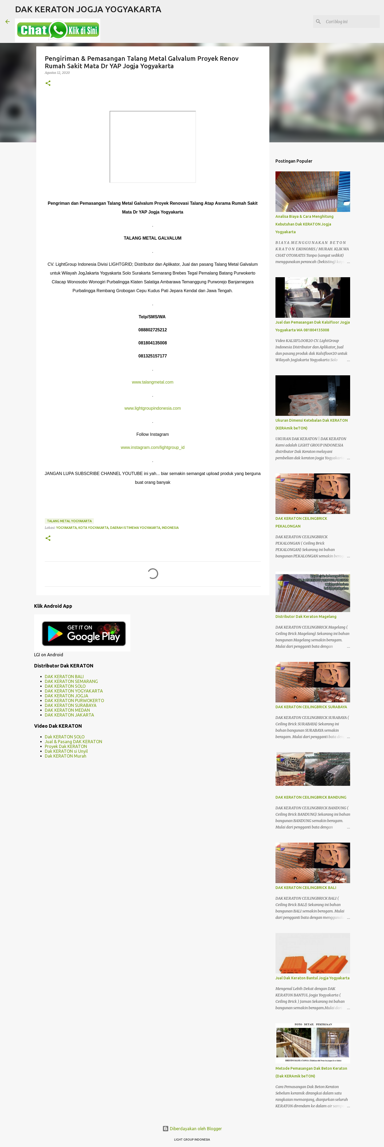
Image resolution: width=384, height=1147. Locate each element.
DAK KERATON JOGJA (66, 695)
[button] (48, 83)
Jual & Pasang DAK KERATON (73, 741)
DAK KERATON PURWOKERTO (74, 700)
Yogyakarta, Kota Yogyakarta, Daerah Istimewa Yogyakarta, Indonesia (117, 527)
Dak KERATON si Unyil (66, 751)
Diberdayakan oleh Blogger (192, 1128)
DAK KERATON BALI (64, 676)
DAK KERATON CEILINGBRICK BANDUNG (310, 797)
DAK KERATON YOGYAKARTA (74, 691)
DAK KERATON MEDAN (67, 710)
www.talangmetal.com (153, 382)
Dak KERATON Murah (65, 756)
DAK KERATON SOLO (65, 686)
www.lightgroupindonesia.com (153, 408)
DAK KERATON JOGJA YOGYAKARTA (88, 9)
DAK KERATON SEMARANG (71, 681)
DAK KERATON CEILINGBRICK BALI (305, 888)
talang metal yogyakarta (69, 521)
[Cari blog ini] (352, 21)
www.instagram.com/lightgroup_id (153, 447)
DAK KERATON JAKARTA (69, 715)
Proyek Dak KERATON (66, 746)
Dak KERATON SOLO (65, 736)
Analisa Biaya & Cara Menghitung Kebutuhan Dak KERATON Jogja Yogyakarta (304, 224)
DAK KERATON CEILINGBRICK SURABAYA (311, 707)
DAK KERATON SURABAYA (71, 705)
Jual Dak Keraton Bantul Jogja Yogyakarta (312, 978)
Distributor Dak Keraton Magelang (306, 616)
